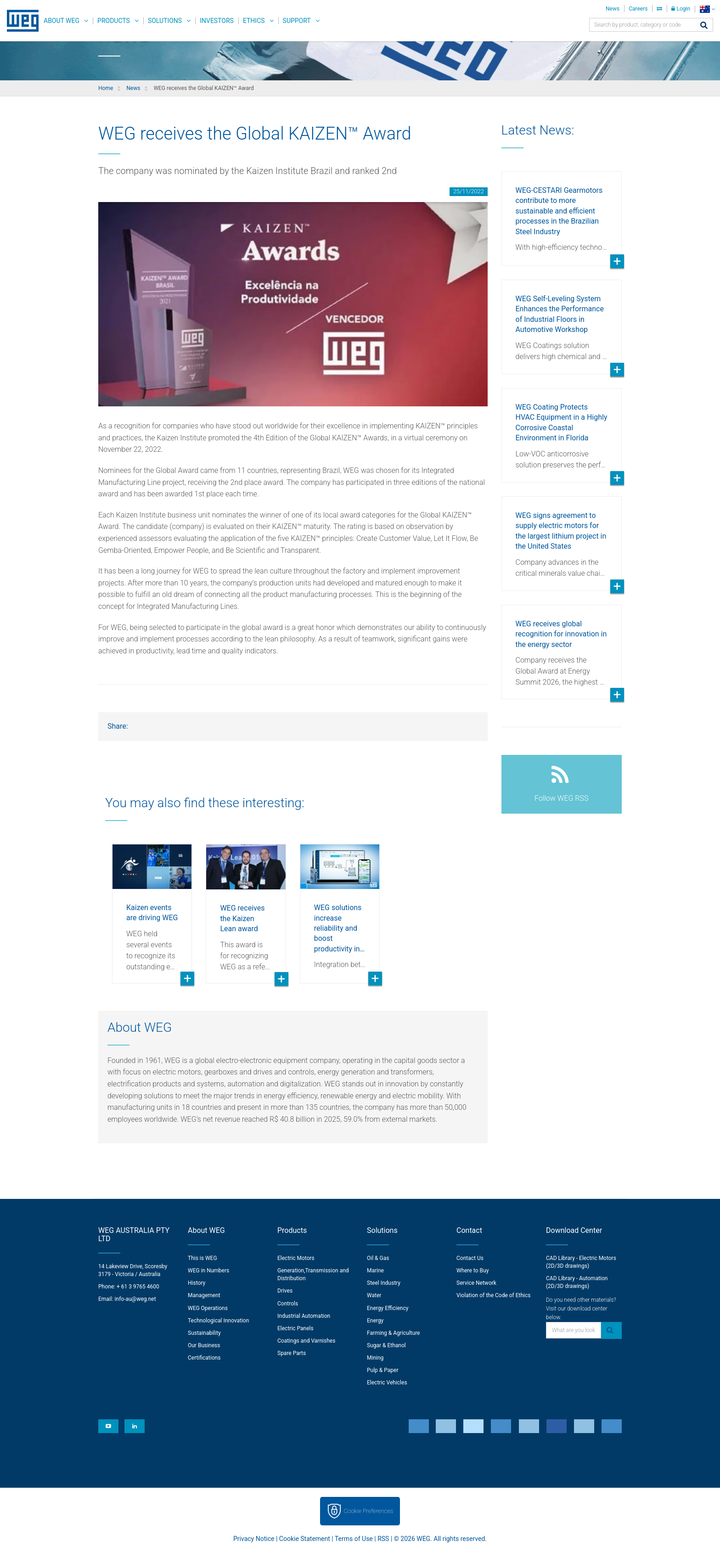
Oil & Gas (378, 1258)
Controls (287, 1303)
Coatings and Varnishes (306, 1341)
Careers (638, 9)
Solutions (165, 20)
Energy (375, 1320)
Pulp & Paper (382, 1370)
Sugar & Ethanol (386, 1345)
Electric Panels (295, 1328)
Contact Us (470, 1258)
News (612, 9)
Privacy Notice (253, 1538)
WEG (19, 20)
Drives (284, 1291)
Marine (375, 1270)
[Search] (704, 26)
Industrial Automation (303, 1316)
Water (374, 1295)
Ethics (254, 20)
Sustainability (204, 1333)
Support (297, 20)
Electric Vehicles (387, 1382)
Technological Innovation (218, 1320)
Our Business (204, 1345)
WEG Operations (208, 1308)
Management (204, 1295)
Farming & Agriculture (393, 1333)
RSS (383, 1538)
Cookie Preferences (369, 1510)
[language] (707, 9)
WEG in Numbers (208, 1270)
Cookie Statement (304, 1538)
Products (113, 20)
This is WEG (202, 1258)
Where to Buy (472, 1270)
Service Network (476, 1283)
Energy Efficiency (387, 1308)
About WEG (61, 20)
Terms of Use (354, 1538)
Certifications (204, 1358)
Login (680, 9)
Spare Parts (291, 1353)
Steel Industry (383, 1283)
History (196, 1283)
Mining (375, 1358)
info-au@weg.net (135, 1299)
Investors (217, 20)
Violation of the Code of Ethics (493, 1295)
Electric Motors (296, 1258)
